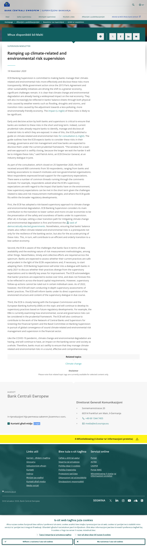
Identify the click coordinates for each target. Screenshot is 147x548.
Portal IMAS (96, 469)
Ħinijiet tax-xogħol (35, 477)
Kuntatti (30, 469)
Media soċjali (32, 485)
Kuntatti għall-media (36, 481)
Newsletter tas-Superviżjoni (53, 22)
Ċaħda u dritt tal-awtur (69, 458)
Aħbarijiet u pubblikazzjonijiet (93, 17)
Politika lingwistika (67, 469)
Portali (94, 458)
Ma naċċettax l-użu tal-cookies (109, 541)
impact (52, 110)
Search (133, 5)
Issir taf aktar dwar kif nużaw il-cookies (94, 534)
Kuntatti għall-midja (21, 423)
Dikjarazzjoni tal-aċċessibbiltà (72, 477)
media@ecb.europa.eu (97, 423)
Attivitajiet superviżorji (47, 17)
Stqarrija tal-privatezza (69, 462)
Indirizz (29, 473)
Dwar (8, 17)
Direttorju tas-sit (10, 491)
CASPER (94, 465)
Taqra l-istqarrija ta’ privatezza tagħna (55, 534)
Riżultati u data (68, 17)
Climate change (73, 363)
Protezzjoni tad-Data (68, 473)
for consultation (67, 135)
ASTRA (94, 462)
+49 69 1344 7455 (94, 418)
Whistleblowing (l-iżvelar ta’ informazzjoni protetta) (103, 474)
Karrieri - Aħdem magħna (38, 458)
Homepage (9, 22)
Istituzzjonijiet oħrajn (36, 465)
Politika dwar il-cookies (69, 465)
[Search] (120, 4)
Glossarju (30, 462)
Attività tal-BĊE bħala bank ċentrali (126, 16)
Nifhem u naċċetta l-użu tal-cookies (37, 541)
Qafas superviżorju (24, 17)
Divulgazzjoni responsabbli (71, 481)
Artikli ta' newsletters (76, 22)
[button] (137, 5)
